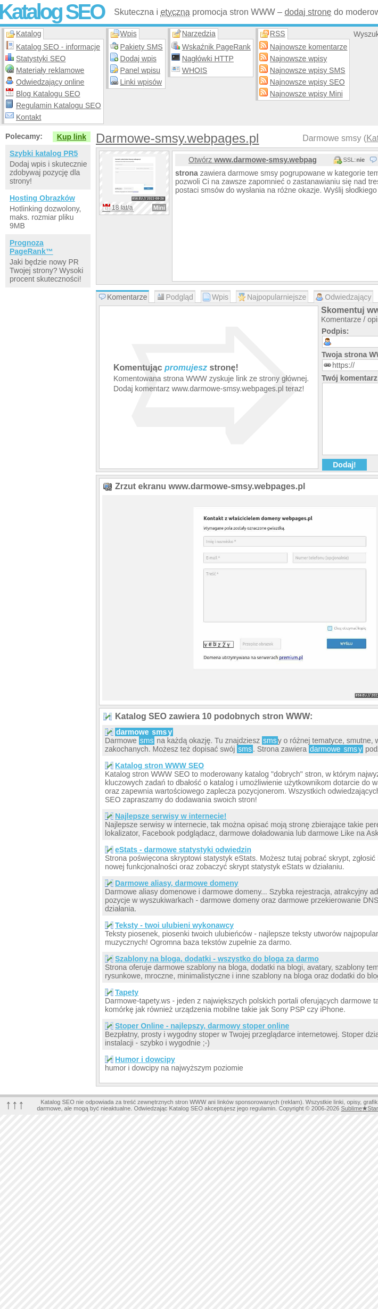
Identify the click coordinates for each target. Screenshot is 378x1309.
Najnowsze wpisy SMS (308, 70)
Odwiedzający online (50, 82)
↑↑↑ (14, 1104)
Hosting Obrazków (42, 198)
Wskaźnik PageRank (216, 47)
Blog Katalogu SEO (48, 93)
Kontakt (28, 117)
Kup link (71, 137)
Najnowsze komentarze (309, 47)
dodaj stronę (307, 12)
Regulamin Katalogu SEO (58, 105)
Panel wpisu (140, 70)
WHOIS (194, 70)
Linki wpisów (141, 82)
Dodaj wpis (138, 58)
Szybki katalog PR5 (44, 153)
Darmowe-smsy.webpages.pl (177, 138)
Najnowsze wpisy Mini (306, 93)
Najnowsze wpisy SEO (307, 82)
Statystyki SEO (40, 58)
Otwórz (252, 159)
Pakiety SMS (141, 47)
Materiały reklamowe (50, 70)
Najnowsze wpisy (298, 58)
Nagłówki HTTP (208, 58)
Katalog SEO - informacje (58, 47)
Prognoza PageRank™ (31, 247)
